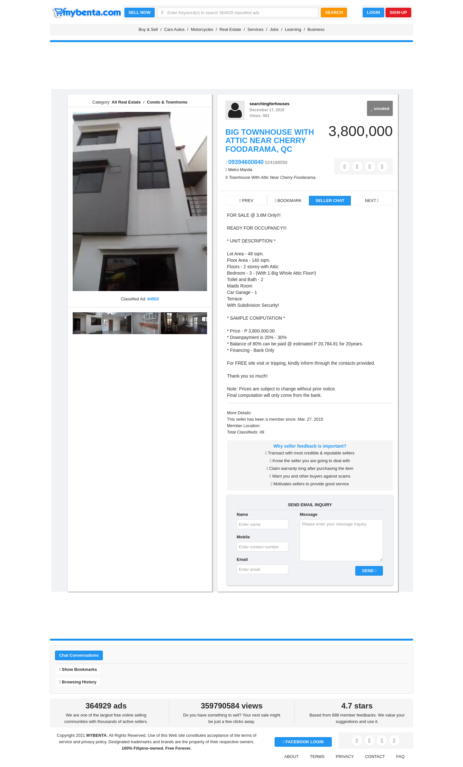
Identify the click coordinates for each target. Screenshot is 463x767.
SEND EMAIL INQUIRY (310, 504)
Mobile (243, 536)
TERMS (317, 756)
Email (242, 559)
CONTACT (375, 756)
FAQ (400, 756)
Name (242, 514)
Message (308, 514)
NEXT (372, 200)
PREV (246, 200)
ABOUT (291, 756)
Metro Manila (240, 169)
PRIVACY (345, 756)
